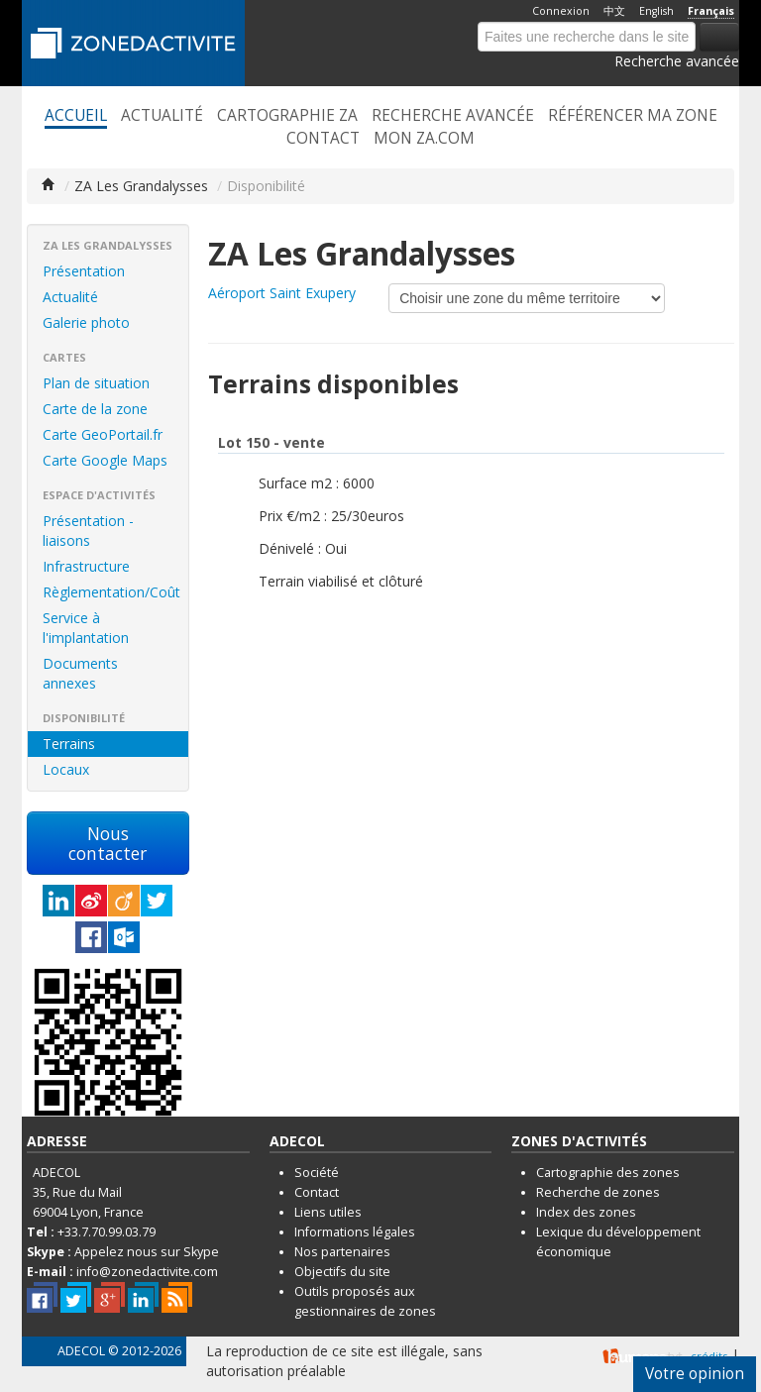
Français (711, 11)
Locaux (66, 769)
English (656, 11)
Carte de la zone (95, 408)
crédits (709, 1355)
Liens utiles (328, 1212)
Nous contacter (107, 843)
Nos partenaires (342, 1251)
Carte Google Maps (105, 460)
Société (316, 1172)
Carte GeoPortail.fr (103, 434)
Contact (323, 139)
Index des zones (586, 1212)
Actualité (162, 116)
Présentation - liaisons (88, 530)
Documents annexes (80, 673)
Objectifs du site (342, 1271)
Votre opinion (694, 1373)
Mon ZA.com (424, 139)
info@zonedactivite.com (147, 1271)
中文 (614, 11)
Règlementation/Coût (111, 592)
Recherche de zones (598, 1192)
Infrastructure (86, 566)
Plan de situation (96, 383)
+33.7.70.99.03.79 (106, 1232)
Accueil (76, 116)
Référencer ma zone (632, 116)
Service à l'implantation (86, 627)
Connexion (561, 11)
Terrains (69, 743)
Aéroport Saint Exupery (282, 292)
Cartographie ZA (287, 116)
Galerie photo (86, 322)
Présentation (84, 271)
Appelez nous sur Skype (146, 1251)
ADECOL (81, 1350)
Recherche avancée (676, 61)
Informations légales (354, 1232)
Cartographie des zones (608, 1172)
